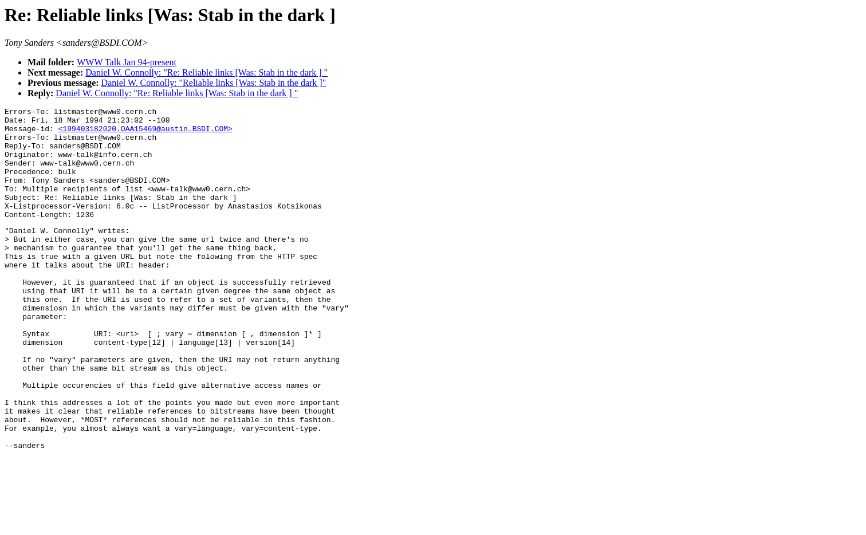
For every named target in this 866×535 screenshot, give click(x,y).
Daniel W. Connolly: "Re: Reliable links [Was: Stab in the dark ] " (206, 72)
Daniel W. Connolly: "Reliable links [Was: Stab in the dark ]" (213, 83)
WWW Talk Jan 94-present (126, 62)
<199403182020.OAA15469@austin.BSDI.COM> (145, 133)
